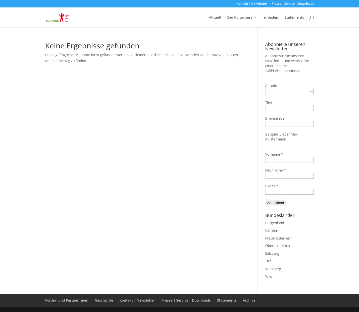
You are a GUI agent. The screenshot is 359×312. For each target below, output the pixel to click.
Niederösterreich (279, 238)
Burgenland (274, 222)
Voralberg (273, 268)
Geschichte (104, 300)
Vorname (274, 154)
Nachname (275, 170)
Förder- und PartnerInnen (66, 300)
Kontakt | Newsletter (252, 4)
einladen (271, 18)
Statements (294, 18)
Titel (268, 102)
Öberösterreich (277, 245)
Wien (269, 276)
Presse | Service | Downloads (293, 4)
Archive (249, 300)
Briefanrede (274, 118)
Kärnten (271, 230)
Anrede (271, 85)
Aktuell (215, 18)
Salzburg (272, 253)
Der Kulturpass (239, 18)
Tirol (268, 261)
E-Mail (271, 186)
